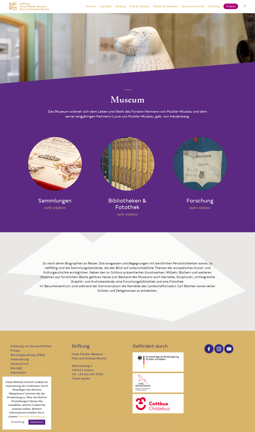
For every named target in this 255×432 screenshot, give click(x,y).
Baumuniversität (193, 6)
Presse (15, 350)
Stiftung (213, 6)
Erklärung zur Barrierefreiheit (31, 346)
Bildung (120, 6)
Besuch (91, 6)
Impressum (18, 372)
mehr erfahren (54, 208)
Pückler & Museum (165, 6)
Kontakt (16, 368)
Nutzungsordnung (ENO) (28, 355)
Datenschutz (20, 364)
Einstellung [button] (17, 422)
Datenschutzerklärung (31, 417)
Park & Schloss (139, 6)
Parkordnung (20, 359)
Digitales (106, 6)
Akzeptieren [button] (36, 422)
